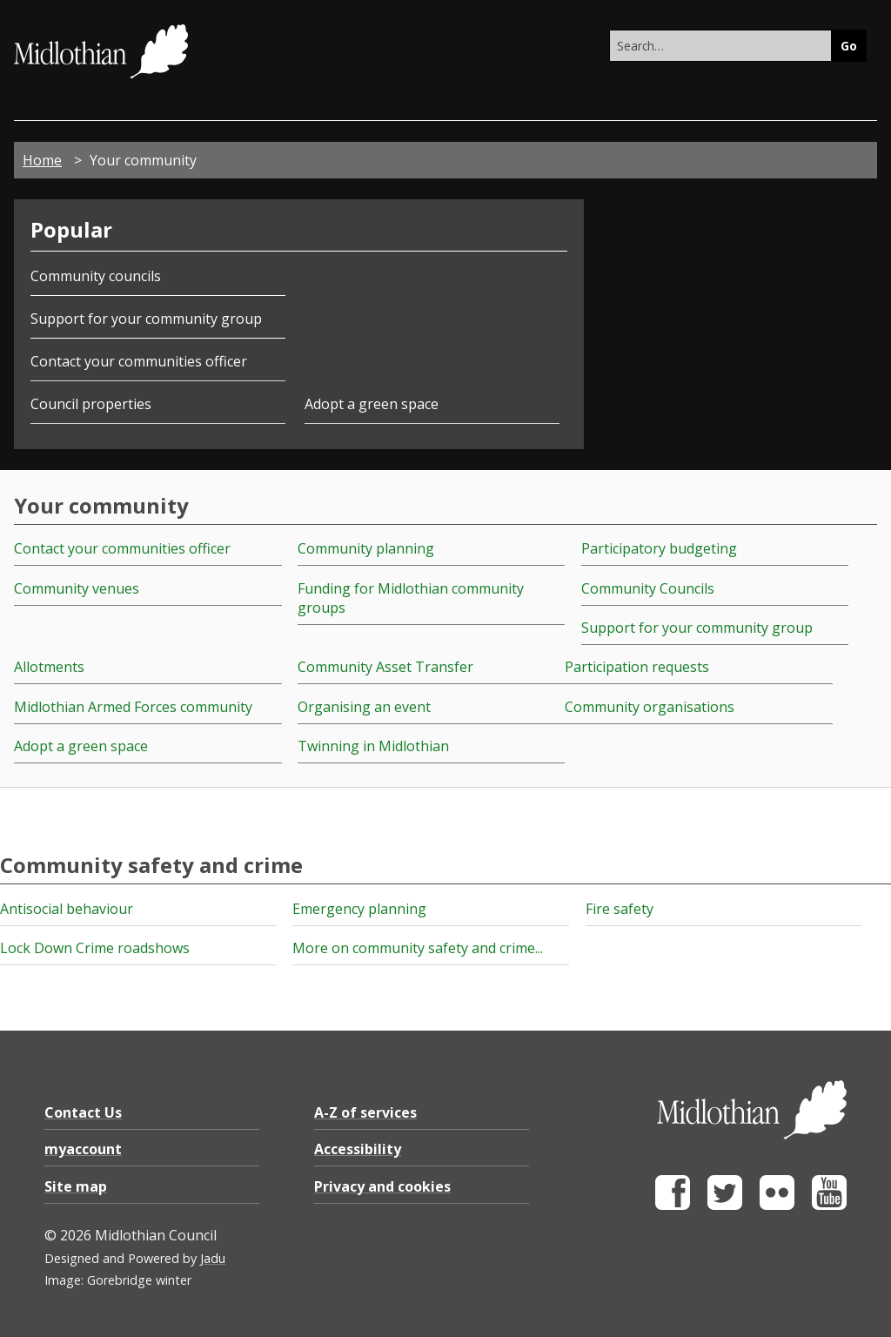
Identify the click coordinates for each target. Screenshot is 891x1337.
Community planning (366, 548)
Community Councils (647, 588)
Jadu (212, 1258)
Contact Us (83, 1112)
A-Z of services (365, 1112)
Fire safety (619, 908)
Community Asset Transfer (385, 666)
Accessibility (357, 1149)
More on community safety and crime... (417, 947)
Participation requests (637, 666)
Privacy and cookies (382, 1186)
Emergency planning (359, 908)
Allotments (49, 666)
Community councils (95, 276)
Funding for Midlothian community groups (411, 598)
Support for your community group (146, 318)
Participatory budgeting (659, 548)
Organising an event (364, 706)
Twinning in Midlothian (373, 746)
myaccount (83, 1149)
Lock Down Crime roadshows (95, 947)
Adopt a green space (372, 403)
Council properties (90, 403)
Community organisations (649, 706)
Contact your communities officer (138, 361)
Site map (75, 1186)
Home (42, 160)
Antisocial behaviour (66, 908)
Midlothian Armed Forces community (133, 706)
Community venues (76, 588)
